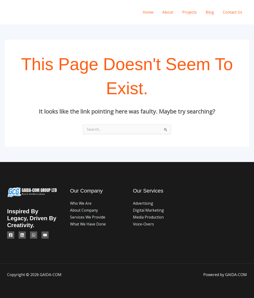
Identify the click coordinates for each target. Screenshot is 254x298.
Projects (192, 12)
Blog (212, 12)
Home (153, 12)
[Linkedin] (22, 235)
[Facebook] (10, 235)
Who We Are (81, 203)
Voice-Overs (143, 224)
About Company (84, 210)
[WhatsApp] (33, 235)
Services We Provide (88, 217)
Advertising (143, 203)
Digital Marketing (148, 210)
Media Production (149, 217)
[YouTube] (45, 235)
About (172, 12)
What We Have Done (88, 224)
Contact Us (233, 12)
